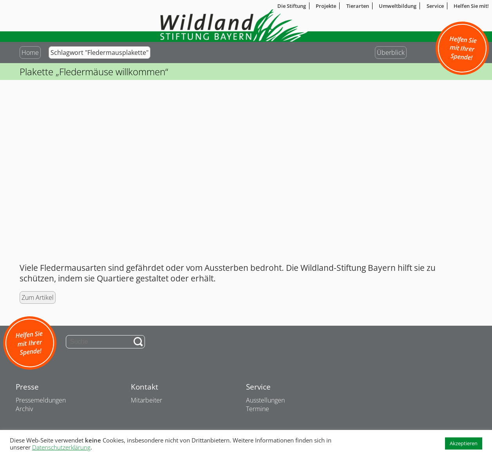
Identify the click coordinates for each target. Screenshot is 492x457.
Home (30, 52)
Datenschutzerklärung (61, 447)
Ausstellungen (265, 400)
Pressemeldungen (41, 400)
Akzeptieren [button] (464, 443)
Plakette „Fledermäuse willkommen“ (94, 71)
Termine (257, 408)
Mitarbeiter (146, 400)
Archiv (24, 408)
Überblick (391, 52)
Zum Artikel (38, 297)
